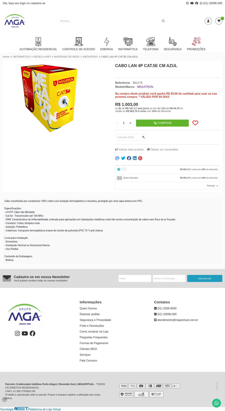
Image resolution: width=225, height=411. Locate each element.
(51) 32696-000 (211, 3)
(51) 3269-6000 (165, 308)
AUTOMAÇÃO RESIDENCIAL (38, 44)
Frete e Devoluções (92, 325)
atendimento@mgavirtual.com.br (176, 319)
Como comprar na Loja (94, 331)
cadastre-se (38, 3)
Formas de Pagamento (94, 343)
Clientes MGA (88, 348)
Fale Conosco (88, 360)
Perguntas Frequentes (93, 337)
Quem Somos (88, 308)
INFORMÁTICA (128, 44)
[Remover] (117, 123)
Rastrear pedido (90, 314)
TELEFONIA (151, 44)
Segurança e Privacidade (95, 319)
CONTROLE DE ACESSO (78, 44)
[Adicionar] (130, 123)
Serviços (85, 354)
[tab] (167, 170)
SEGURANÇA (173, 44)
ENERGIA (106, 44)
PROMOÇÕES (196, 44)
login (23, 3)
